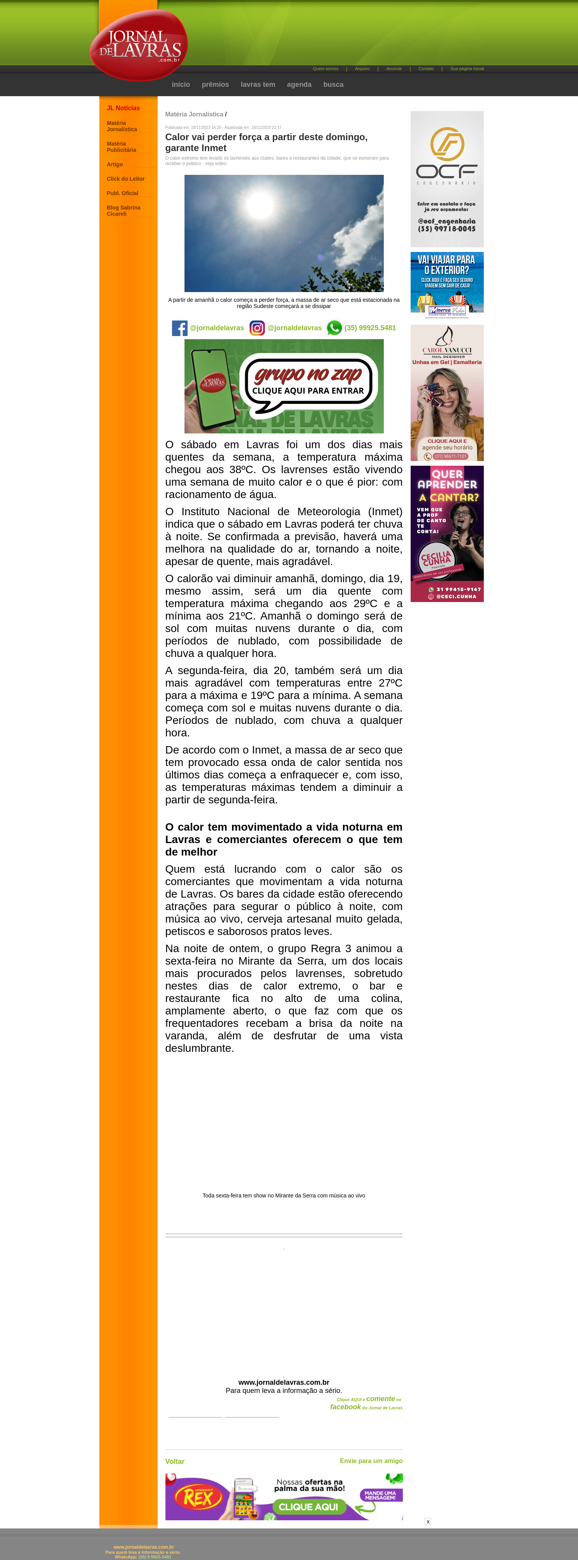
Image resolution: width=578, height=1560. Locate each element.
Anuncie (394, 68)
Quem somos (325, 68)
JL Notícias (123, 108)
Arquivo (362, 68)
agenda (299, 84)
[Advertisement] (330, 35)
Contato (426, 68)
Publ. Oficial (123, 193)
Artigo (115, 164)
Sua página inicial (467, 68)
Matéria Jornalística (122, 126)
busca (333, 84)
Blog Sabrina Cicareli (124, 210)
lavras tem (258, 84)
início (181, 84)
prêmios (215, 84)
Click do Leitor (126, 179)
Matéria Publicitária (121, 147)
